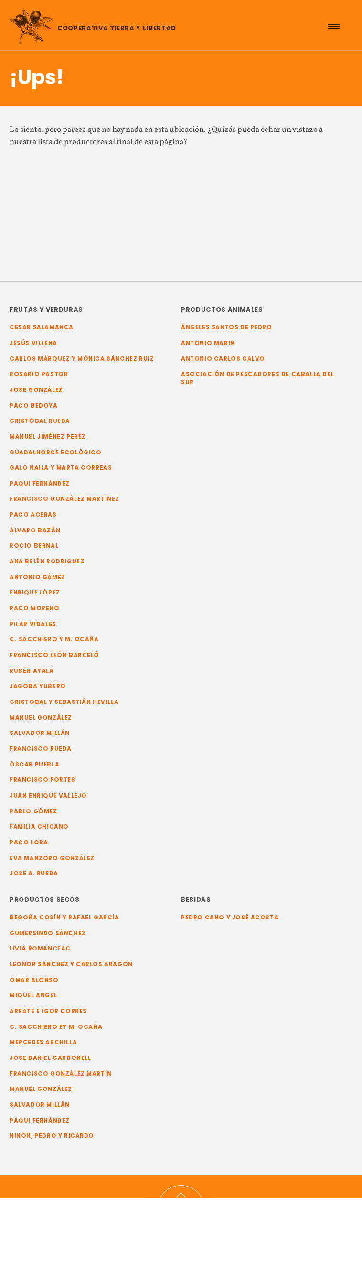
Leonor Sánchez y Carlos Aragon (71, 964)
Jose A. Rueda (34, 873)
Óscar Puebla (34, 764)
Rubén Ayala (32, 671)
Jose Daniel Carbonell (50, 1058)
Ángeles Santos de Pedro (226, 327)
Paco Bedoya (34, 406)
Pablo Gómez (33, 811)
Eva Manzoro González (52, 858)
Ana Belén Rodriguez (47, 561)
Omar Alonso (34, 980)
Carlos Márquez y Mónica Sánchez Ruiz (82, 359)
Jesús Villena (33, 343)
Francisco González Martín (61, 1074)
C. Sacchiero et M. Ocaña (56, 1027)
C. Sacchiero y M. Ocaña (54, 639)
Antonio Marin (208, 343)
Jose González (36, 390)
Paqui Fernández (40, 483)
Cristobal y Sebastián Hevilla (64, 702)
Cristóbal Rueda (40, 421)
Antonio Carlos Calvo (223, 359)
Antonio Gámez (37, 577)
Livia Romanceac (40, 948)
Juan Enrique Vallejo (48, 795)
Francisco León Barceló (54, 655)
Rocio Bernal (34, 546)
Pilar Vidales (33, 624)
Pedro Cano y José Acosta (229, 917)
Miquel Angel (33, 995)
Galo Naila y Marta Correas (61, 468)
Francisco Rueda (41, 749)
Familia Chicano (39, 827)
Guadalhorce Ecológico (56, 452)
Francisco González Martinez (64, 499)
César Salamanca (42, 327)
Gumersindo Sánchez (48, 933)
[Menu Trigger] (333, 26)
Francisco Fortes (42, 780)
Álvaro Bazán (35, 530)
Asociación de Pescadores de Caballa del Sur (257, 378)
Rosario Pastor (39, 374)
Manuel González (41, 718)
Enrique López (35, 592)
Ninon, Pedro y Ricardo (52, 1136)
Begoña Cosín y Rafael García (64, 917)
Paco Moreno (35, 608)
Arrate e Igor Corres (48, 1011)
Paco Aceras (33, 514)
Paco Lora (29, 842)
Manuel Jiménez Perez (48, 437)
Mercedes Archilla (43, 1042)
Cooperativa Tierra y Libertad (116, 27)
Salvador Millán (40, 733)
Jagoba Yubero (38, 686)
